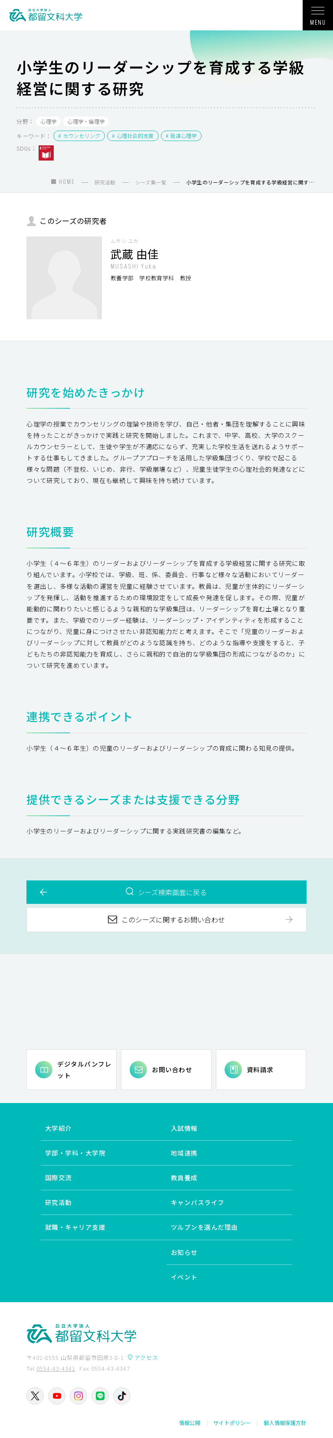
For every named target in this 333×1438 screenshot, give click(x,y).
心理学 (48, 121)
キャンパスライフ (198, 1202)
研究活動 (58, 1202)
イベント (184, 1276)
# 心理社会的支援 (133, 136)
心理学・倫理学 (85, 121)
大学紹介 (58, 1128)
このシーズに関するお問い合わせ (173, 919)
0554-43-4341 (55, 1368)
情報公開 (189, 1423)
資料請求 (260, 1069)
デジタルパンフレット (84, 1069)
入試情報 (184, 1128)
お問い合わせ (172, 1069)
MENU (318, 19)
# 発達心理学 (181, 136)
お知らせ (184, 1252)
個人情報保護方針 (285, 1423)
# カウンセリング (79, 136)
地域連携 (184, 1153)
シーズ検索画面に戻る (172, 892)
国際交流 (58, 1177)
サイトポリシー (232, 1423)
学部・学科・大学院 (75, 1153)
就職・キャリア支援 (75, 1227)
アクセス (146, 1357)
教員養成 (184, 1177)
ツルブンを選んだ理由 (204, 1227)
